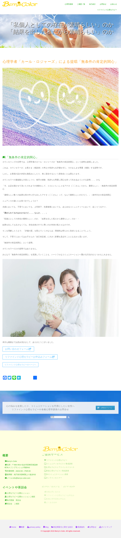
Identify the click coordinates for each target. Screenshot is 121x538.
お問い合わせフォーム (18, 348)
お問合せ (103, 4)
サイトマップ (105, 527)
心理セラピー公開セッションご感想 (21, 495)
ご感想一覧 (81, 4)
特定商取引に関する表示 (62, 527)
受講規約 (80, 527)
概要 (22, 527)
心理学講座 (69, 4)
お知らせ (113, 4)
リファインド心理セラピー (107, 10)
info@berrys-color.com (21, 477)
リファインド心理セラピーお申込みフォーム (30, 356)
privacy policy (33, 527)
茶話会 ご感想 (13, 502)
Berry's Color (12, 460)
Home (12, 527)
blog (45, 527)
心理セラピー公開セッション (18, 491)
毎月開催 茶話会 (14, 498)
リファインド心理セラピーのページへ (20, 364)
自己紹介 (92, 4)
